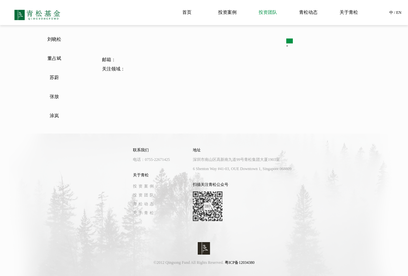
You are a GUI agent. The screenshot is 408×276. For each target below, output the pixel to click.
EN (398, 12)
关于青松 (349, 12)
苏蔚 (54, 77)
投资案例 (227, 12)
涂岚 (54, 115)
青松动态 (308, 12)
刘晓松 (54, 39)
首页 (186, 12)
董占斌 (54, 58)
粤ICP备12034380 (240, 262)
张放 (54, 96)
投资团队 (268, 12)
